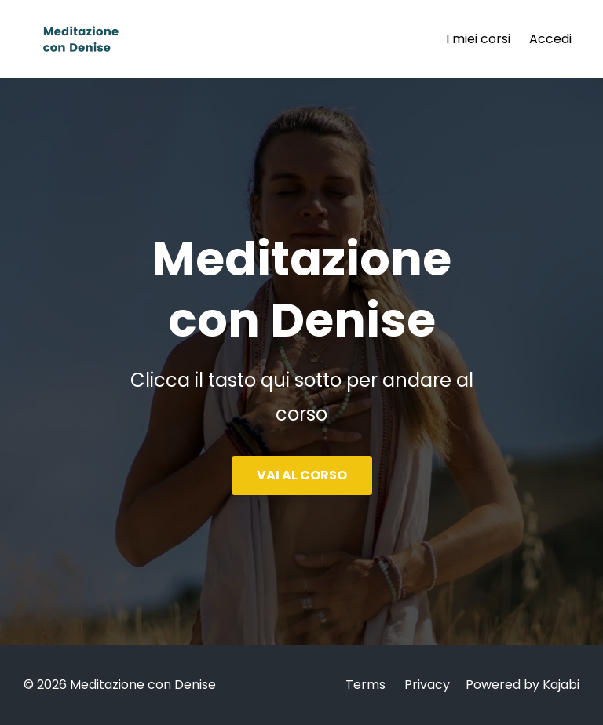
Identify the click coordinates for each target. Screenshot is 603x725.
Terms (365, 685)
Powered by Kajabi (522, 685)
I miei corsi (478, 39)
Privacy (427, 685)
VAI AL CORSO (302, 475)
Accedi (550, 39)
